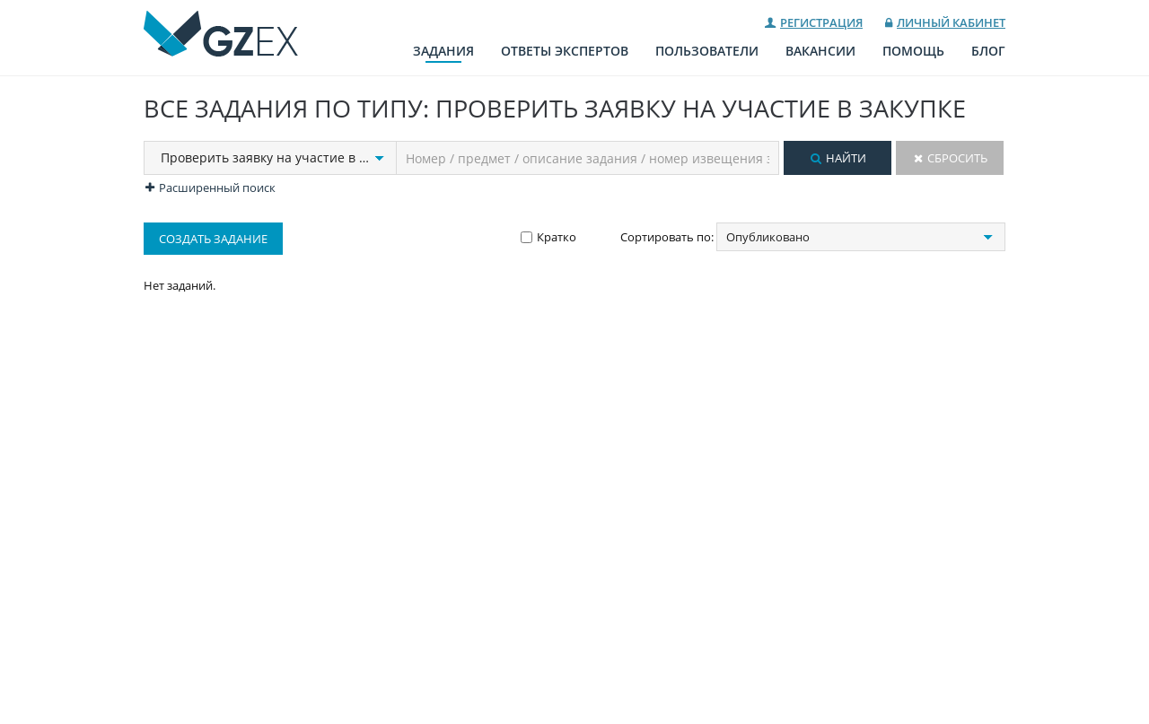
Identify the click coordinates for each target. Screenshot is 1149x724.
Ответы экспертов (564, 50)
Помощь (913, 50)
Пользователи (707, 50)
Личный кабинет (951, 22)
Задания (443, 50)
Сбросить (957, 158)
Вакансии (820, 50)
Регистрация (821, 22)
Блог (988, 50)
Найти (846, 158)
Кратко (556, 237)
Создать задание (213, 239)
